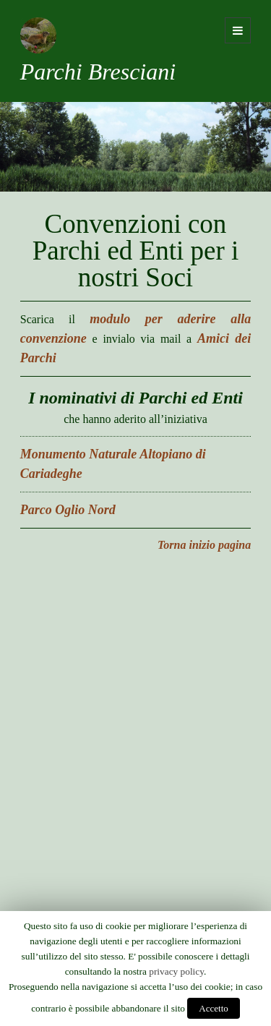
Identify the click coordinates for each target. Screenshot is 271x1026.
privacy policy (176, 971)
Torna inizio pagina (204, 545)
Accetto (213, 1008)
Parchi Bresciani (98, 72)
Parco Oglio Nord (68, 510)
